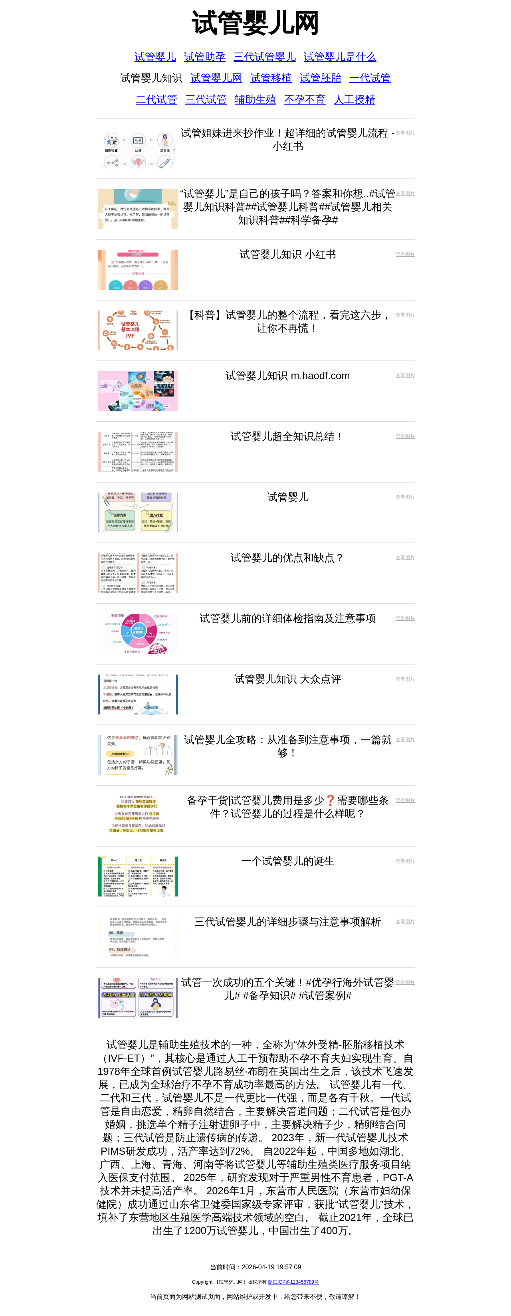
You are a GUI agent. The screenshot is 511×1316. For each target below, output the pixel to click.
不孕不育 (305, 99)
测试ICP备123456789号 (293, 1282)
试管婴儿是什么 (340, 56)
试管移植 (271, 77)
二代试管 (156, 99)
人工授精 (354, 99)
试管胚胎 (320, 77)
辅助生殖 (255, 99)
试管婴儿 (155, 56)
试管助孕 (205, 56)
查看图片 (405, 133)
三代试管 (206, 99)
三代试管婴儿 (265, 56)
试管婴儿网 (255, 23)
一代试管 (370, 77)
